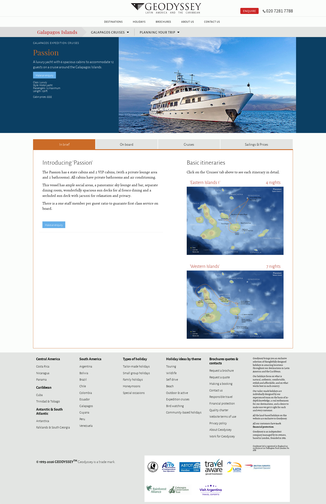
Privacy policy (218, 423)
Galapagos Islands (57, 32)
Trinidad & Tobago (48, 401)
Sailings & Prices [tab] (256, 144)
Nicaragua (42, 372)
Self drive (172, 379)
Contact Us (212, 22)
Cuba (39, 394)
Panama (41, 379)
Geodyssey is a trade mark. (75, 461)
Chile (82, 386)
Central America (48, 358)
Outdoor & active (177, 392)
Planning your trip (157, 32)
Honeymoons (131, 386)
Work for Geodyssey (222, 436)
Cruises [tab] (189, 144)
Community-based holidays (183, 412)
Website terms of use (222, 416)
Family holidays (133, 379)
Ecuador (84, 399)
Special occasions (134, 392)
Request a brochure (221, 370)
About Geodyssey (220, 429)
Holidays (139, 22)
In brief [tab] (64, 144)
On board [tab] (126, 144)
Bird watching (175, 405)
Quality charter (218, 409)
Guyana (84, 412)
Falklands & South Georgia (53, 427)
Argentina (85, 366)
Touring (171, 366)
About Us (187, 22)
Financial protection (222, 403)
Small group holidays (136, 372)
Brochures (163, 22)
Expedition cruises (177, 399)
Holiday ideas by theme (183, 358)
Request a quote (219, 377)
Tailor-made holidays (136, 366)
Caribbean (43, 387)
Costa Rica (42, 366)
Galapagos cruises (108, 32)
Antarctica (42, 420)
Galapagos (86, 405)
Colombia (85, 392)
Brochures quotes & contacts (223, 360)
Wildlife (171, 372)
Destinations (113, 22)
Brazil (83, 379)
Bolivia (83, 372)
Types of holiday (135, 358)
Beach (170, 386)
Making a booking (220, 383)
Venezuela (86, 425)
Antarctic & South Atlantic (49, 411)
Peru (82, 418)
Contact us (216, 390)
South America (90, 358)
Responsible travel (221, 396)
